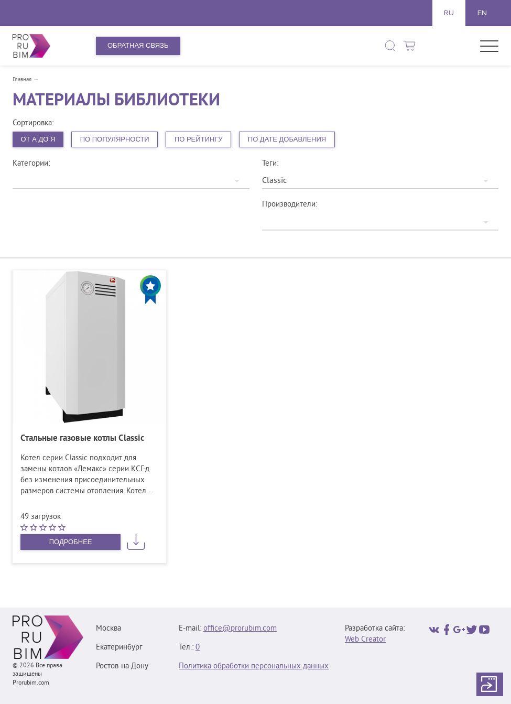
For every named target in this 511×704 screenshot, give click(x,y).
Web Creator (365, 640)
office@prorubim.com (240, 629)
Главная (22, 79)
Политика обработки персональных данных (254, 666)
